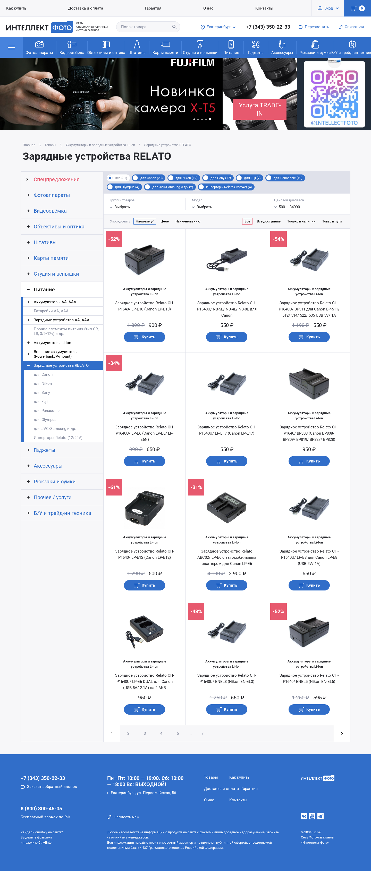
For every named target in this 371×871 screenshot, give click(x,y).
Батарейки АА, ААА (51, 311)
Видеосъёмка (72, 47)
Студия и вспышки (200, 47)
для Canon (43, 374)
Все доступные (269, 221)
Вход (328, 8)
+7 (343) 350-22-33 (268, 27)
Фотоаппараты (39, 47)
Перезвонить (317, 27)
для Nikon (43, 383)
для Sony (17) (220, 178)
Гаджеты (256, 47)
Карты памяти (165, 47)
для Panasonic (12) (288, 178)
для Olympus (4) (127, 187)
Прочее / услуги (53, 497)
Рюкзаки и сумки (315, 47)
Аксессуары (282, 47)
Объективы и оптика (106, 47)
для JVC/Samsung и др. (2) (172, 187)
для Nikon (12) (187, 178)
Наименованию (187, 221)
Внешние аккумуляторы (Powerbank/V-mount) (56, 354)
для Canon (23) (151, 178)
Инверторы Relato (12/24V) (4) (229, 187)
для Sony (42, 392)
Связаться (354, 27)
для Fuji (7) (252, 178)
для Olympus (45, 419)
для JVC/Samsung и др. (55, 428)
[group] (111, 94)
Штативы (137, 47)
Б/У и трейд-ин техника (352, 47)
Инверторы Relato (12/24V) (58, 437)
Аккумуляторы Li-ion (52, 342)
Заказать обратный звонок (52, 786)
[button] (194, 119)
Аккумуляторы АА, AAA (55, 302)
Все (247, 221)
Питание (231, 47)
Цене (165, 221)
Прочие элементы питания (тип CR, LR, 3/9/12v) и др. (66, 331)
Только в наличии (301, 221)
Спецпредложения (57, 179)
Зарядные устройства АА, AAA (61, 320)
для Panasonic (47, 410)
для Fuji (41, 401)
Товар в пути (332, 221)
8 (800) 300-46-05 (41, 808)
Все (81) (121, 178)
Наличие (143, 221)
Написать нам (126, 817)
